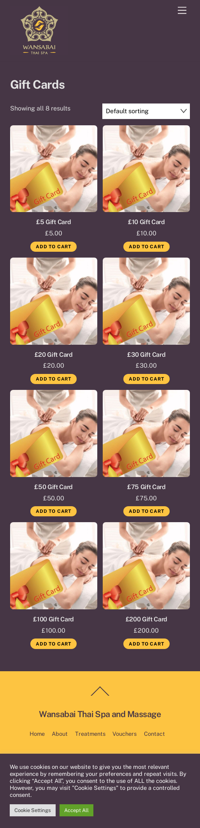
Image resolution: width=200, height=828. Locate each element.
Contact (154, 733)
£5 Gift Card (53, 222)
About (60, 733)
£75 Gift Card (146, 487)
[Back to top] (100, 695)
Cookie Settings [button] (32, 810)
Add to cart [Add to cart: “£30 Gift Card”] (146, 379)
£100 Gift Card (53, 619)
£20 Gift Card (54, 354)
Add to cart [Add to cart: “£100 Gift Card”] (53, 644)
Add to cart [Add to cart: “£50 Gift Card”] (53, 511)
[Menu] (182, 10)
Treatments (90, 733)
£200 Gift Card (147, 619)
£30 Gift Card (146, 354)
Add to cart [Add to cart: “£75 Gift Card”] (146, 511)
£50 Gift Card (53, 487)
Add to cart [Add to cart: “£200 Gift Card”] (146, 644)
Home (37, 733)
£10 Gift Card (146, 222)
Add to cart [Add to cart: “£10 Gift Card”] (146, 246)
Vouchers (124, 733)
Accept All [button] (76, 810)
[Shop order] (146, 111)
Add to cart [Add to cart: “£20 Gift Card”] (53, 379)
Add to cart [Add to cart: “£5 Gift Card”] (53, 246)
